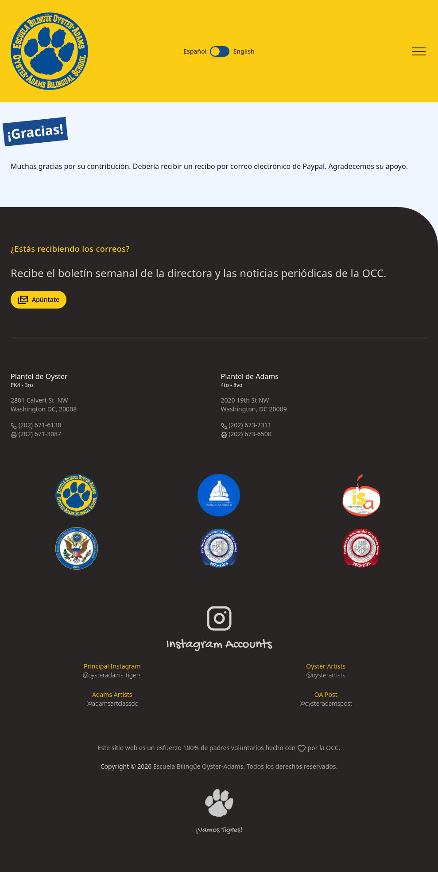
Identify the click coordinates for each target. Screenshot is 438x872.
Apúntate (38, 299)
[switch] (219, 51)
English (243, 51)
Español (194, 51)
